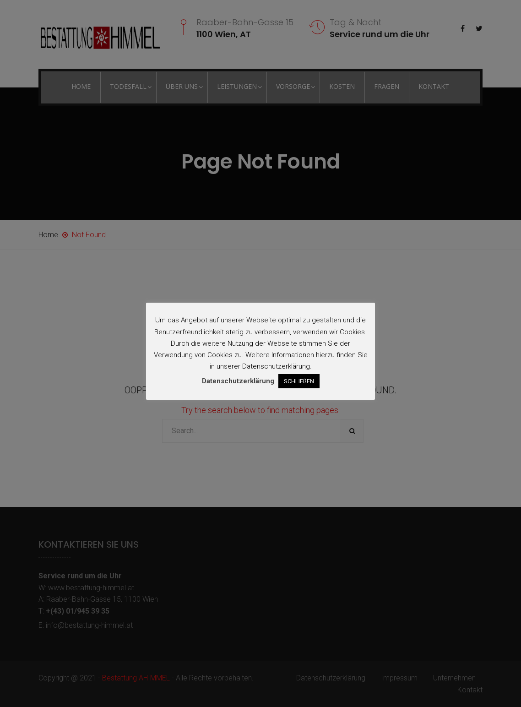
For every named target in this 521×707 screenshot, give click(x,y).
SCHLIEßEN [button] (299, 381)
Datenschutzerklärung (238, 381)
